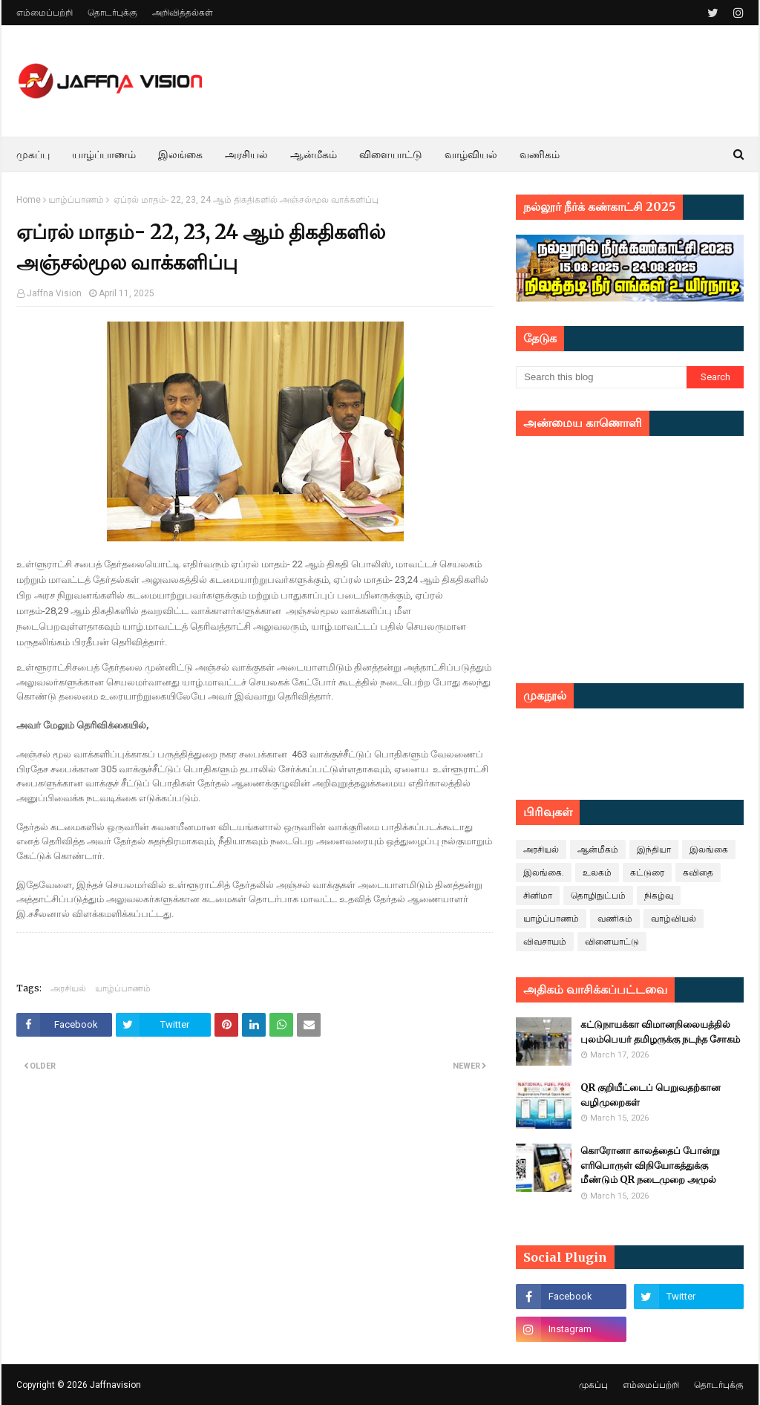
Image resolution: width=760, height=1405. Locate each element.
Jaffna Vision (54, 293)
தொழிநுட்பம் (598, 895)
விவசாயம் (544, 941)
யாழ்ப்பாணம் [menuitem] (104, 154)
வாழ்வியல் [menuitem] (471, 154)
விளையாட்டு (612, 941)
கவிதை (698, 872)
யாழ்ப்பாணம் (76, 200)
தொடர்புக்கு (112, 12)
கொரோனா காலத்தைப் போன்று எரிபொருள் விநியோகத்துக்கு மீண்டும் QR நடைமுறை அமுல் (650, 1165)
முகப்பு (593, 1385)
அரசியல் (68, 988)
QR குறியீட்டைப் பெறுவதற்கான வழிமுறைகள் (650, 1095)
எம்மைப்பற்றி (44, 12)
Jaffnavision (115, 1385)
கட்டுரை (647, 872)
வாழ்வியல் (673, 918)
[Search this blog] (601, 377)
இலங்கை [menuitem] (180, 154)
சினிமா (537, 895)
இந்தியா (654, 849)
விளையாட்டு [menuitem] (390, 154)
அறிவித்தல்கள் (182, 12)
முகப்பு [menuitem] (33, 154)
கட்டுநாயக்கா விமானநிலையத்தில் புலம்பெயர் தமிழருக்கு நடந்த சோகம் (660, 1032)
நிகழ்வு (658, 895)
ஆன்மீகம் (597, 849)
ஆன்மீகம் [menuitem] (313, 154)
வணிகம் (614, 918)
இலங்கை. (543, 872)
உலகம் (597, 872)
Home (28, 200)
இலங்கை (708, 849)
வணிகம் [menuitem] (540, 154)
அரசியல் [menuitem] (246, 154)
